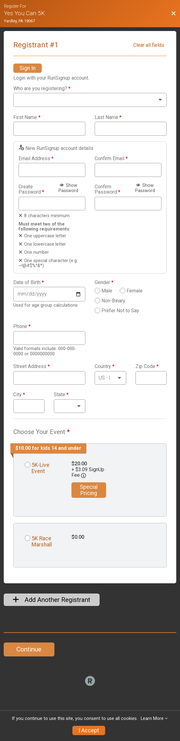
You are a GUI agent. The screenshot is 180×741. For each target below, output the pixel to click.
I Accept (89, 730)
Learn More (152, 718)
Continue (28, 649)
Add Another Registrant (51, 599)
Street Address (31, 366)
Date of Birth (28, 282)
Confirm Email (111, 158)
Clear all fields (148, 45)
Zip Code (147, 366)
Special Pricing (89, 490)
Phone (22, 326)
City (19, 394)
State (61, 394)
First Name (27, 117)
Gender (104, 282)
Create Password (31, 189)
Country (104, 366)
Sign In (27, 68)
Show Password (68, 188)
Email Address (36, 158)
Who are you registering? (42, 88)
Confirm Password (107, 189)
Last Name (108, 117)
